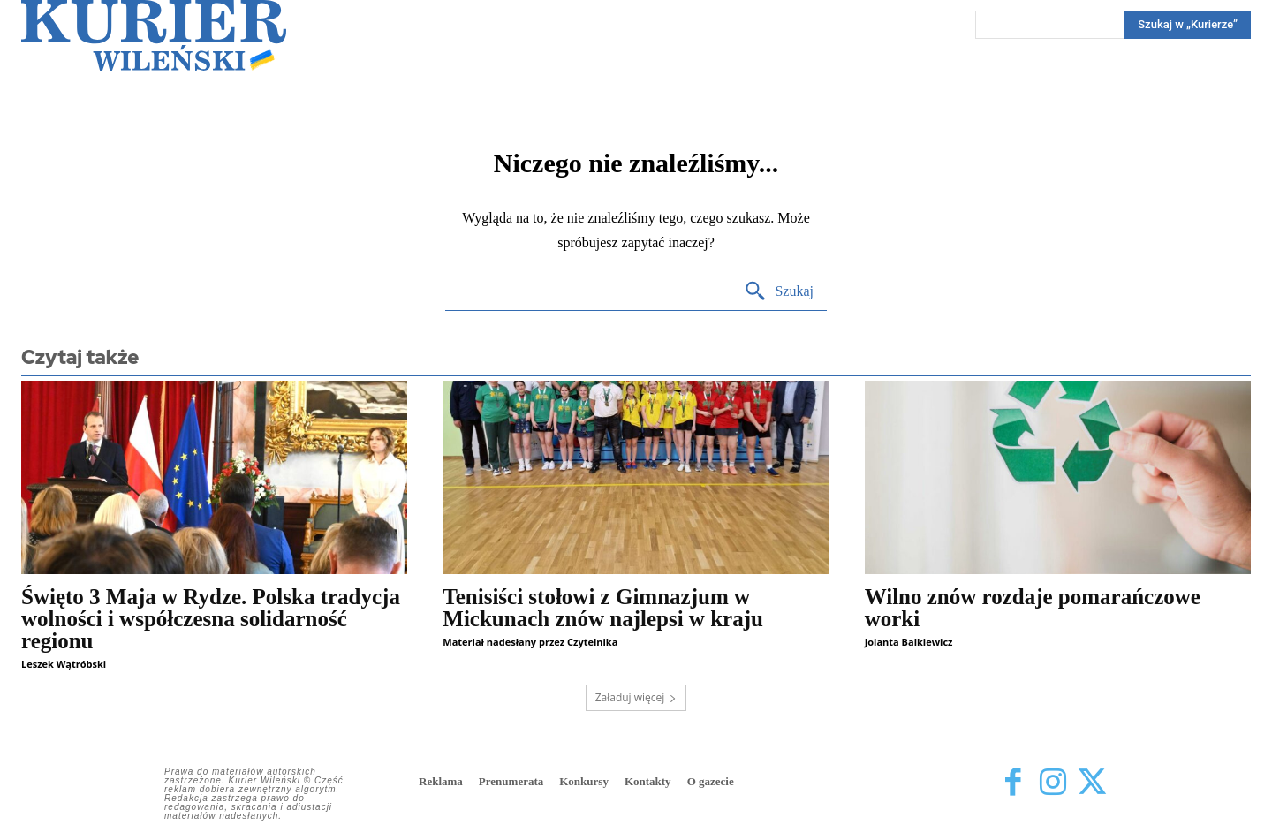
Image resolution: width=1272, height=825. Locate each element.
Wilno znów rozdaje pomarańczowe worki (1032, 608)
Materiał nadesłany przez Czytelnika (530, 641)
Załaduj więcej (636, 697)
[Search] (1187, 25)
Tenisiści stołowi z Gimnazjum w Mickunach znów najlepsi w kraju (603, 608)
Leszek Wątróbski (63, 663)
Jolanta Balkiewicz (909, 641)
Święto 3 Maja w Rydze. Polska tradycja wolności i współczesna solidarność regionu (210, 619)
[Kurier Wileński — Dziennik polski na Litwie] (153, 35)
